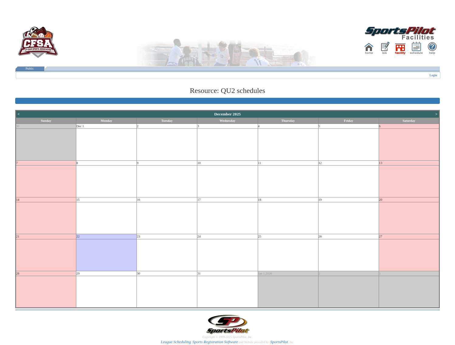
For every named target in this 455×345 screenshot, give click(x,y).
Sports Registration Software (215, 342)
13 (380, 163)
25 (259, 236)
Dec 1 (80, 126)
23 (138, 236)
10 (199, 163)
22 (78, 236)
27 (380, 236)
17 (199, 199)
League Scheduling (176, 342)
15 (78, 199)
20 (380, 199)
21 (17, 236)
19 (320, 199)
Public (30, 68)
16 (138, 199)
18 (259, 199)
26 (320, 236)
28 (17, 273)
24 (199, 236)
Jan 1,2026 (265, 273)
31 (199, 273)
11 (259, 163)
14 (17, 199)
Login (433, 75)
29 (78, 273)
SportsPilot (279, 342)
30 (17, 126)
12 (320, 163)
